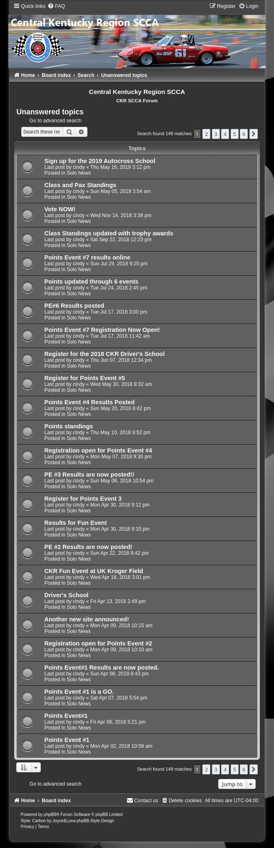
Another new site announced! (86, 619)
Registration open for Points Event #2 (98, 643)
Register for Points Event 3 (83, 498)
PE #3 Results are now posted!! (89, 474)
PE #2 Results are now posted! (88, 547)
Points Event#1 (65, 715)
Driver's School (66, 595)
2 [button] (206, 134)
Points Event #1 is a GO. (79, 691)
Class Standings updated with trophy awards (108, 233)
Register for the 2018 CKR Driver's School (104, 354)
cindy (79, 167)
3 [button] (215, 134)
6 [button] (243, 134)
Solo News (79, 173)
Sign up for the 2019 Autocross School (99, 161)
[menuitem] (56, 6)
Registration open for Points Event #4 (98, 450)
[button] (253, 134)
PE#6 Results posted (74, 305)
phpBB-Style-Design (95, 820)
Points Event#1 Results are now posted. (101, 667)
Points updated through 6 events (91, 281)
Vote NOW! (59, 209)
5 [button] (234, 134)
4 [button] (225, 134)
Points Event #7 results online (87, 257)
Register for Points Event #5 (84, 378)
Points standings (68, 426)
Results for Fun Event (75, 522)
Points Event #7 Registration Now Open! (101, 329)
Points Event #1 (66, 740)
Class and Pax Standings (80, 185)
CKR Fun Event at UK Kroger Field (93, 571)
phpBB (50, 814)
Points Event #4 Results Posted (89, 402)
